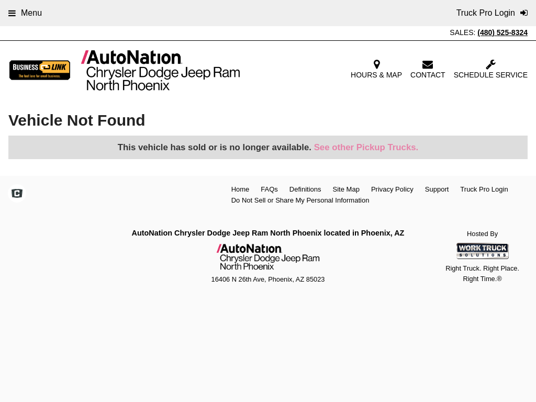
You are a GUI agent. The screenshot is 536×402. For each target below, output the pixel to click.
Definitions (305, 189)
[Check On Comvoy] (17, 195)
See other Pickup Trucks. (366, 147)
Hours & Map (376, 69)
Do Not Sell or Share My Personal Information (300, 200)
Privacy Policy (392, 189)
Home (240, 189)
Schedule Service (491, 69)
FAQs (269, 189)
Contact (427, 69)
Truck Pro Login (484, 189)
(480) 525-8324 (502, 32)
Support (437, 189)
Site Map (346, 189)
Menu (25, 12)
